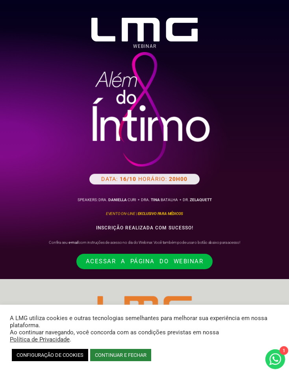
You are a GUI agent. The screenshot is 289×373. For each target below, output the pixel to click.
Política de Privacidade (40, 339)
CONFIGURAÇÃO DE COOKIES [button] (50, 355)
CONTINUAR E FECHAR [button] (120, 355)
